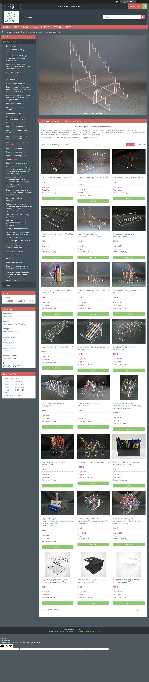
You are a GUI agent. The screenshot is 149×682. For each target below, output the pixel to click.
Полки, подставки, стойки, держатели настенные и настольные (16, 222)
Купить (57, 199)
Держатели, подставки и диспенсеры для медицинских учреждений (18, 66)
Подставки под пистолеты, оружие (17, 131)
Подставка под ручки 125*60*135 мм (93, 291)
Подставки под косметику (16, 163)
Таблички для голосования (17, 229)
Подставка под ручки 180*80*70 (128, 177)
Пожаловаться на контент (67, 632)
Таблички (9, 159)
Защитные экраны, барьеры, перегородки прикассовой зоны (17, 274)
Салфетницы (11, 255)
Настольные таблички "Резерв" (15, 199)
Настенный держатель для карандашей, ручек (126, 463)
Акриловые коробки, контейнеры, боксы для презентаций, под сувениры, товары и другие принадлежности (17, 181)
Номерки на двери (13, 103)
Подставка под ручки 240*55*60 (57, 347)
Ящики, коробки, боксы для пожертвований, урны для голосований (17, 58)
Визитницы (10, 79)
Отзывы (6, 285)
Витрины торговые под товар (15, 51)
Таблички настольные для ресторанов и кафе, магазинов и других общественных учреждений (19, 207)
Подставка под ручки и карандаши (53, 404)
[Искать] (143, 17)
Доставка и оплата (62, 27)
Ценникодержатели (14, 262)
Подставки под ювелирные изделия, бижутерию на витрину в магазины (19, 192)
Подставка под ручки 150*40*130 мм (57, 235)
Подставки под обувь (14, 155)
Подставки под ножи (14, 126)
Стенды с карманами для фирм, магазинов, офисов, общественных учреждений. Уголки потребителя (19, 244)
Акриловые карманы (14, 83)
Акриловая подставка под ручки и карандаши (93, 348)
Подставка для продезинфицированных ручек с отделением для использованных (57, 522)
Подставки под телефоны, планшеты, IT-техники (16, 137)
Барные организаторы (15, 251)
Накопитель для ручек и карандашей (53, 463)
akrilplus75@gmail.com (13, 366)
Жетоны (9, 258)
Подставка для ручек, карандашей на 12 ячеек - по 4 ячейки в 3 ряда (127, 520)
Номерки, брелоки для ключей (15, 108)
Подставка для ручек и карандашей (88, 404)
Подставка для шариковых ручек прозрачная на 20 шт (54, 580)
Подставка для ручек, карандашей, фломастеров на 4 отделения (92, 520)
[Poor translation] (9, 646)
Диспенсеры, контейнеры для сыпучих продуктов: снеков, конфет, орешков (18, 234)
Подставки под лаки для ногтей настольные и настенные (19, 267)
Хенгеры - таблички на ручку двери (17, 215)
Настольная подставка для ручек (93, 462)
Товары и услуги (21, 27)
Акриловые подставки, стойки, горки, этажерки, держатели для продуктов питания (19, 97)
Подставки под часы (14, 152)
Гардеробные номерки (15, 113)
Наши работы (11, 280)
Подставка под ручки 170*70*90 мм (92, 178)
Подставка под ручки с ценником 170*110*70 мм (89, 235)
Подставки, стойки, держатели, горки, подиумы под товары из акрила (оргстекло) (18, 89)
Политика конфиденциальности (89, 632)
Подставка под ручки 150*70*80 (57, 177)
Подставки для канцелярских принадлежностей (18, 143)
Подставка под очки (14, 123)
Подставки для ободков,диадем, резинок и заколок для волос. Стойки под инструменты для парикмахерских (19, 170)
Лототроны (10, 46)
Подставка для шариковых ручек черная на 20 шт (90, 580)
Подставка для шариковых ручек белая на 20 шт (126, 580)
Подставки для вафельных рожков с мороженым (17, 118)
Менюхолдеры (12, 72)
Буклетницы (11, 76)
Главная (7, 27)
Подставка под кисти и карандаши (124, 348)
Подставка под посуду (15, 148)
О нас (36, 27)
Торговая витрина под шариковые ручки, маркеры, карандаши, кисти (127, 405)
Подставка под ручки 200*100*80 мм (123, 235)
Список (142, 145)
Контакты (46, 27)
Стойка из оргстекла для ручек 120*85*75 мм (57, 291)
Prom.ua (85, 629)
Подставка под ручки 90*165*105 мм (128, 291)
